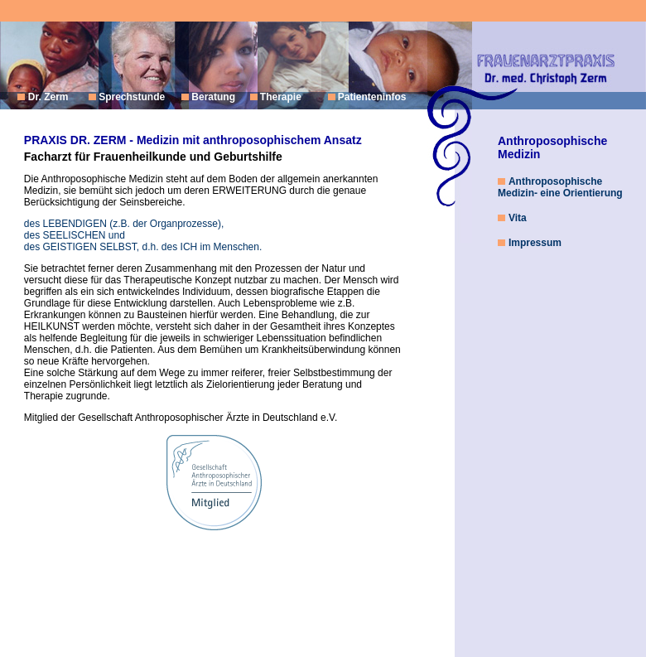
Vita (518, 218)
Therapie (279, 97)
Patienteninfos (372, 97)
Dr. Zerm (49, 97)
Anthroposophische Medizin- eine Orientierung (560, 187)
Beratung (213, 97)
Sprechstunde (132, 97)
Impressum (535, 243)
